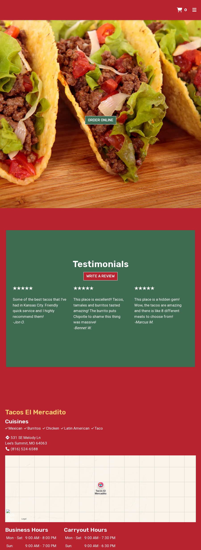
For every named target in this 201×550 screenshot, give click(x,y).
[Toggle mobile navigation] (194, 10)
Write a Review (100, 276)
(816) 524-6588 (21, 449)
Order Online (100, 120)
